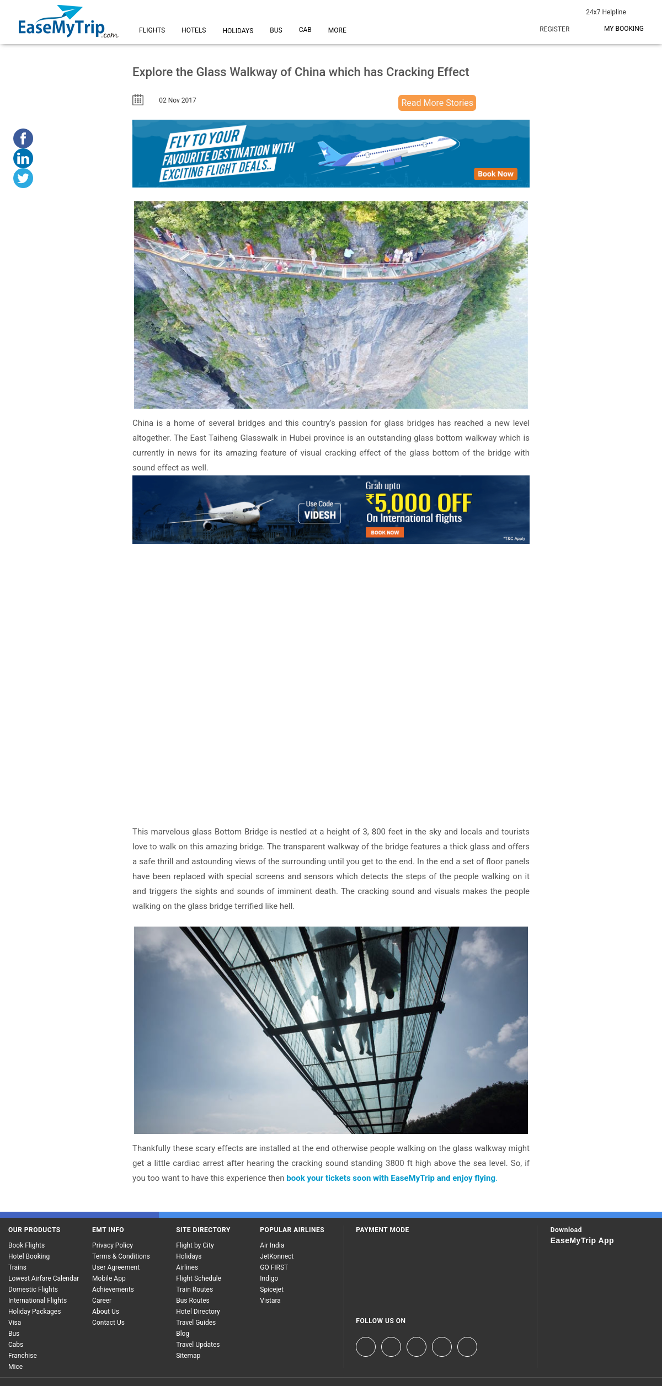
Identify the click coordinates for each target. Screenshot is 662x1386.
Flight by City (194, 1245)
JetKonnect (276, 1256)
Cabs (15, 1344)
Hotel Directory (198, 1311)
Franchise (22, 1356)
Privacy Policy (112, 1245)
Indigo (269, 1278)
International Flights (37, 1300)
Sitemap (188, 1356)
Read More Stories (437, 103)
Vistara (270, 1300)
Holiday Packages (34, 1311)
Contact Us (108, 1322)
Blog (182, 1333)
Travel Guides (196, 1322)
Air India (272, 1245)
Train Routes (194, 1289)
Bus (13, 1333)
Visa (14, 1322)
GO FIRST (274, 1267)
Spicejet (272, 1289)
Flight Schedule (198, 1278)
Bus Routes (193, 1300)
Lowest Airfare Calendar (43, 1278)
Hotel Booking (29, 1256)
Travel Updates (198, 1344)
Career (101, 1300)
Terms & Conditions (121, 1256)
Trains (17, 1267)
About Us (105, 1311)
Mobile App (109, 1278)
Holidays (188, 1256)
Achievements (113, 1289)
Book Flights (26, 1245)
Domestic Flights (33, 1289)
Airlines (187, 1267)
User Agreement (116, 1267)
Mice (15, 1367)
